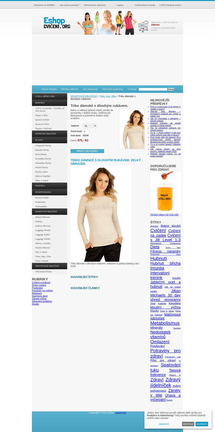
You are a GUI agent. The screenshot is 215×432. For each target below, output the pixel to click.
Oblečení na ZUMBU (44, 5)
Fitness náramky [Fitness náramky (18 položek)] (165, 251)
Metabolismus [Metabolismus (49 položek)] (165, 323)
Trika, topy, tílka (43, 256)
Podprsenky (40, 202)
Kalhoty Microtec (43, 226)
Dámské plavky (42, 150)
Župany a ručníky (43, 128)
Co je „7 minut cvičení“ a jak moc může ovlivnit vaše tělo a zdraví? (165, 134)
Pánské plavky (41, 167)
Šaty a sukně (41, 252)
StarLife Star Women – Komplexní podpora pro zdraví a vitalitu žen (165, 113)
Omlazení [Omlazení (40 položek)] (159, 341)
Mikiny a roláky (42, 243)
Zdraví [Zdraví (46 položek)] (157, 379)
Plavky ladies (41, 171)
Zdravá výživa (39, 298)
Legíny (119, 5)
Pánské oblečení (42, 247)
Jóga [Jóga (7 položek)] (153, 303)
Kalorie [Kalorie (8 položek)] (162, 303)
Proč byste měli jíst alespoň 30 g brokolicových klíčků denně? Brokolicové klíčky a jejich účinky (165, 139)
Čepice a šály (41, 115)
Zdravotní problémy (42, 301)
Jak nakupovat (90, 89)
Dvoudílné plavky (43, 158)
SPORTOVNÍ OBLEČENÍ (46, 211)
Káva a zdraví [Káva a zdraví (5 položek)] (167, 311)
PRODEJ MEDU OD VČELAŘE (166, 213)
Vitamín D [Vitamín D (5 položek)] (175, 375)
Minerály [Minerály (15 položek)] (156, 328)
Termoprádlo (41, 206)
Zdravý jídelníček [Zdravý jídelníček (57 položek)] (165, 382)
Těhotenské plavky (43, 271)
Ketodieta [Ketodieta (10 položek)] (175, 303)
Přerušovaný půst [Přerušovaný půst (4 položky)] (173, 357)
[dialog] (178, 419)
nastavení (164, 424)
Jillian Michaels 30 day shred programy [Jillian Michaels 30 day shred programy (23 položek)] (165, 295)
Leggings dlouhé (42, 230)
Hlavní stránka (49, 89)
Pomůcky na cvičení (42, 290)
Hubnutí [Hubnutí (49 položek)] (158, 258)
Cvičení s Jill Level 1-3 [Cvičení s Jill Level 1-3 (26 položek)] (165, 237)
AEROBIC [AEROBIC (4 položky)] (154, 226)
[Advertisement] (107, 59)
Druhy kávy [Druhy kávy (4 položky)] (173, 248)
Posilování (37, 288)
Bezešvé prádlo (42, 197)
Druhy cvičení (39, 285)
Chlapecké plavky (43, 145)
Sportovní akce (40, 296)
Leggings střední (42, 239)
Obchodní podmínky (112, 89)
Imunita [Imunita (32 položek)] (157, 268)
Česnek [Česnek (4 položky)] (169, 400)
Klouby (35, 304)
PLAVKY (39, 140)
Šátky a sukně (41, 180)
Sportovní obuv (42, 124)
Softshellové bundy (145, 5)
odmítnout (188, 424)
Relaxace (37, 293)
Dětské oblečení (42, 217)
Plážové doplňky (42, 176)
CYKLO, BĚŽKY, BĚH (45, 96)
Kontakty (132, 89)
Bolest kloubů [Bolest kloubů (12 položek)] (171, 226)
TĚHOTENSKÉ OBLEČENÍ (47, 266)
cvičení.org (56, 22)
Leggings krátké (42, 234)
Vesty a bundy (41, 261)
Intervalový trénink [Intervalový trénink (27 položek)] (160, 275)
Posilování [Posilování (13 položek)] (157, 346)
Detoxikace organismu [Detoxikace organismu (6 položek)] (165, 243)
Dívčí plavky (41, 154)
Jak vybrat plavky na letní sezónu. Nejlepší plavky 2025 (165, 150)
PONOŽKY (40, 186)
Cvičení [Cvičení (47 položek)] (158, 230)
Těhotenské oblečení (95, 5)
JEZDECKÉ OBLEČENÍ (45, 134)
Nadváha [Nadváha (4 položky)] (177, 328)
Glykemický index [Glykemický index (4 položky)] (165, 254)
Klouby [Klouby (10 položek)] (154, 310)
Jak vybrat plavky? (69, 5)
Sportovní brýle (42, 119)
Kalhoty (38, 221)
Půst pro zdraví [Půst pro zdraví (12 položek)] (163, 360)
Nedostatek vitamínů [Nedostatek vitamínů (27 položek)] (160, 334)
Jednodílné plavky (43, 163)
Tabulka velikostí (69, 89)
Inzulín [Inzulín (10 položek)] (176, 278)
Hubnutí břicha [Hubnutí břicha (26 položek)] (165, 263)
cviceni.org (120, 412)
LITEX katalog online (170, 5)
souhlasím (202, 424)
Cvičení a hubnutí (41, 282)
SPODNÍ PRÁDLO (43, 192)
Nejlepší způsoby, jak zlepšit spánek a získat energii (165, 124)
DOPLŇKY (40, 103)
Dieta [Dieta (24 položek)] (154, 247)
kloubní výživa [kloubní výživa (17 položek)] (165, 307)
